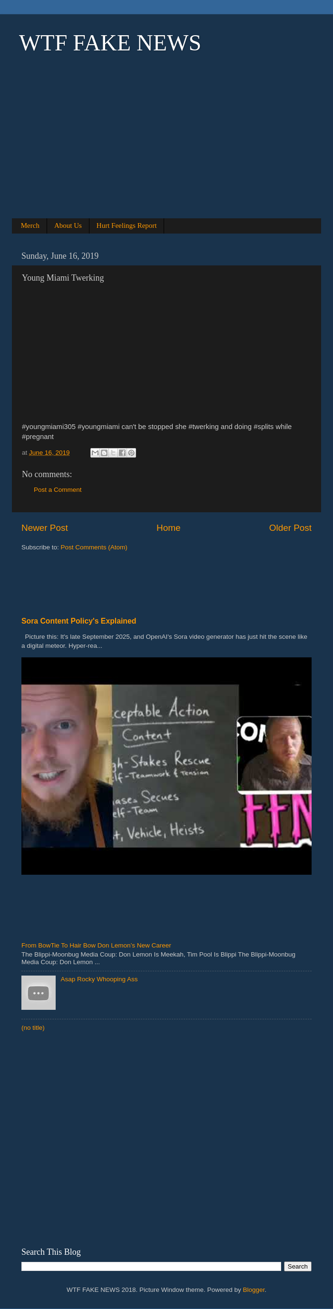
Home (168, 528)
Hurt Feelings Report (127, 225)
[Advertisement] (166, 148)
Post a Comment (58, 489)
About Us (68, 225)
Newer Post (44, 528)
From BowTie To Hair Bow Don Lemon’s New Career (96, 945)
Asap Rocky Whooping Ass (98, 979)
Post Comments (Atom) (94, 547)
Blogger (254, 1289)
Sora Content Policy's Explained (78, 621)
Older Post (290, 528)
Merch (30, 225)
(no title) (33, 1027)
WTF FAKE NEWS (110, 42)
